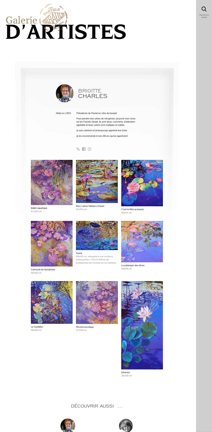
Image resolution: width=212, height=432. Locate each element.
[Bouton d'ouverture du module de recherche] (204, 13)
